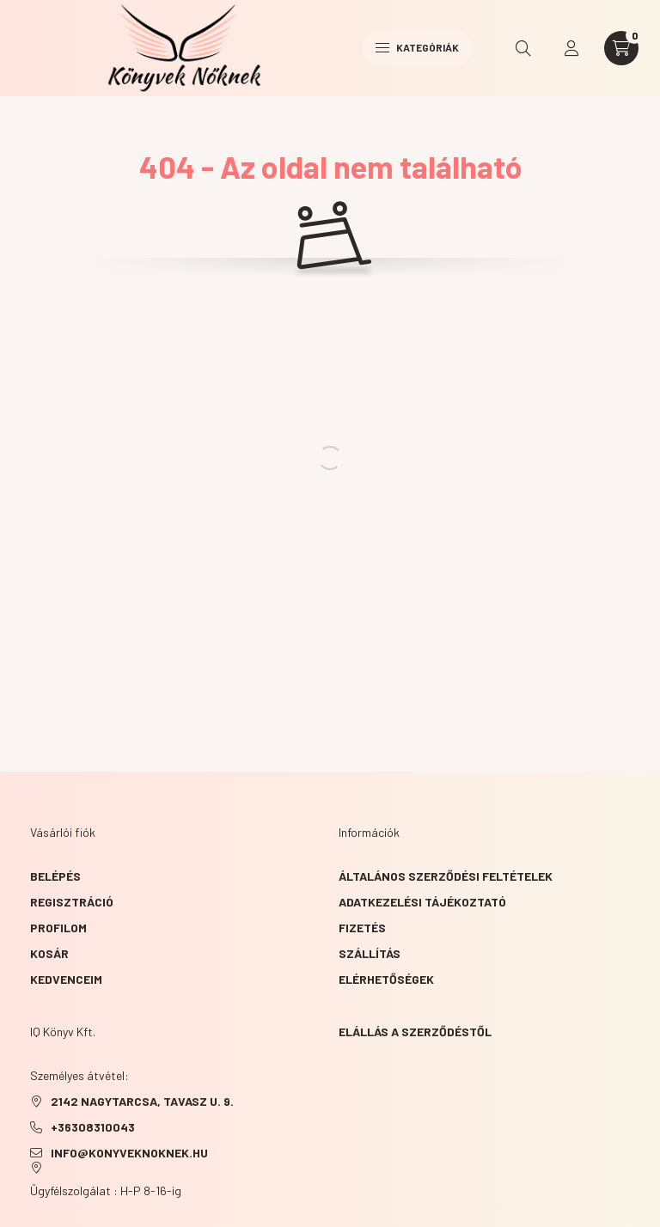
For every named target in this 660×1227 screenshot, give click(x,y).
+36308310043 (93, 1127)
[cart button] (621, 48)
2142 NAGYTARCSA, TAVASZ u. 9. (142, 1101)
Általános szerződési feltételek (446, 876)
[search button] (523, 48)
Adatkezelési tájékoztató (422, 901)
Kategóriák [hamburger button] (417, 47)
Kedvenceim (66, 979)
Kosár (49, 953)
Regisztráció (71, 901)
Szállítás (369, 953)
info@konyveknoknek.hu (129, 1152)
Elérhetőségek (386, 979)
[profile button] (571, 48)
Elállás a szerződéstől (415, 1031)
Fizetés (362, 927)
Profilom (58, 927)
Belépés (55, 876)
